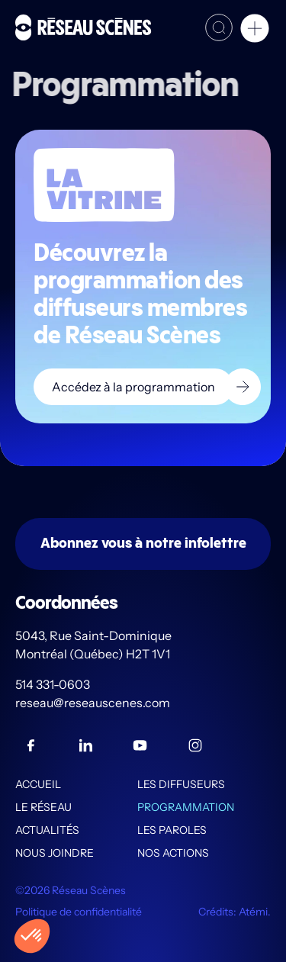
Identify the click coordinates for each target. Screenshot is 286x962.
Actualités (47, 830)
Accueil (38, 784)
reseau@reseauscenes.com (93, 702)
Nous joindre (54, 853)
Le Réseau (43, 807)
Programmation (185, 807)
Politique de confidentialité (78, 912)
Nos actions (173, 853)
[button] (255, 30)
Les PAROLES (172, 830)
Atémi (253, 912)
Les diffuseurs (181, 784)
